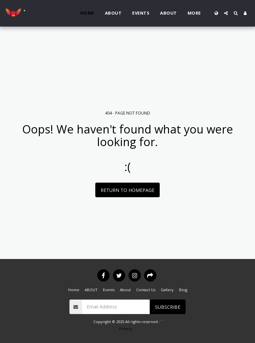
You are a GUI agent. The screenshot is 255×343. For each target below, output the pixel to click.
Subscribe (167, 307)
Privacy (125, 328)
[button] (225, 13)
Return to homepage (127, 190)
